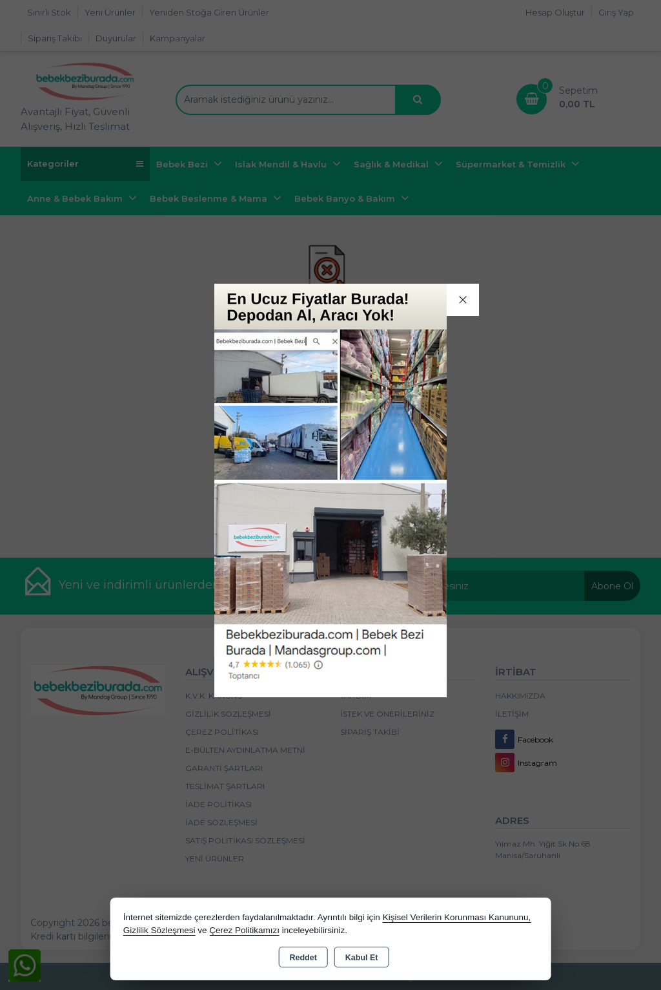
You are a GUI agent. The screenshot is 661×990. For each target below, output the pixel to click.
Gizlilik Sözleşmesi (159, 930)
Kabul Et (361, 957)
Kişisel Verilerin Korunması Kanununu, (457, 917)
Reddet (302, 957)
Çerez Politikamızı (244, 930)
